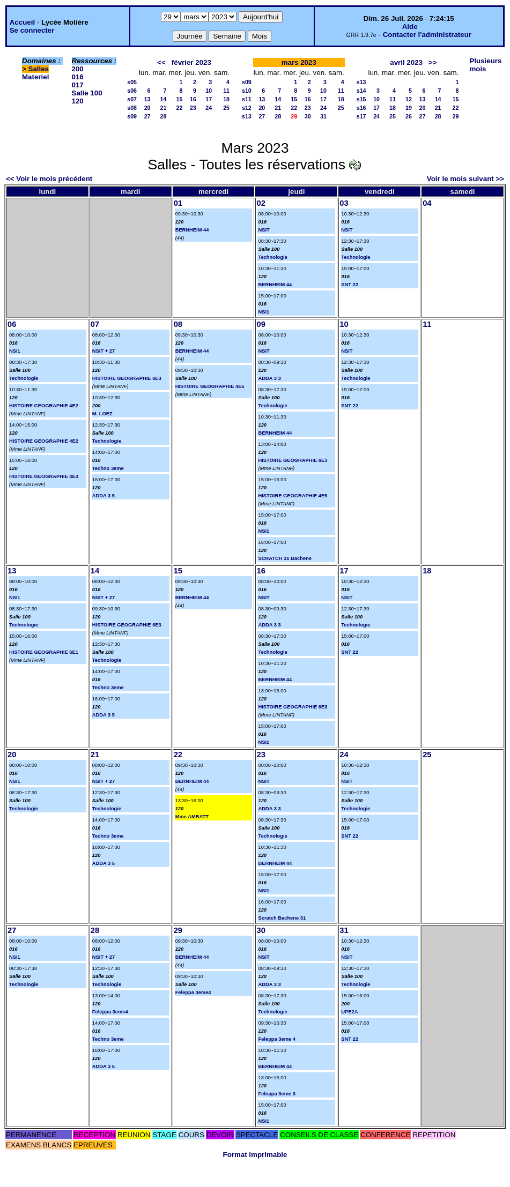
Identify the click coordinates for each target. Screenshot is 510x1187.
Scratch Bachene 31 (282, 918)
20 (147, 107)
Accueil (22, 22)
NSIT (263, 230)
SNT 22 (349, 284)
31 (323, 116)
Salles (38, 69)
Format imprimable (255, 1155)
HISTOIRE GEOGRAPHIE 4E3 (43, 476)
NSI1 (263, 312)
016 (78, 77)
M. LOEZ (102, 413)
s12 (247, 107)
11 (226, 90)
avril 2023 (406, 62)
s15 (361, 99)
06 (12, 324)
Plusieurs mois (485, 65)
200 (78, 69)
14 (163, 99)
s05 (132, 82)
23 (193, 107)
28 (163, 116)
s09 (132, 116)
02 (260, 203)
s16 (361, 107)
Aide (410, 27)
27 (147, 116)
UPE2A (349, 1011)
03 (343, 203)
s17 (361, 116)
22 (179, 107)
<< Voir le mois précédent (49, 179)
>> (432, 62)
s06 (132, 90)
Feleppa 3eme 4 (276, 1039)
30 (308, 116)
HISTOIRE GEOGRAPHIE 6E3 (126, 378)
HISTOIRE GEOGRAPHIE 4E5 (210, 386)
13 (147, 99)
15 (179, 99)
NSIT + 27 (103, 351)
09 (260, 324)
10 (208, 90)
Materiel (35, 77)
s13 (247, 116)
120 (78, 101)
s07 (132, 99)
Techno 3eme (108, 468)
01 (178, 203)
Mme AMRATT (192, 816)
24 (208, 107)
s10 (247, 90)
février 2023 (191, 62)
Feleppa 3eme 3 (276, 1093)
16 (193, 99)
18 (226, 99)
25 (226, 107)
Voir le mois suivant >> (465, 179)
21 (163, 107)
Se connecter (32, 30)
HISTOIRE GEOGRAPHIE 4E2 (43, 405)
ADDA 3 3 (269, 378)
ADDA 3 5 (103, 495)
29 (456, 116)
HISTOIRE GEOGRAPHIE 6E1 (43, 652)
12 (408, 99)
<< (161, 62)
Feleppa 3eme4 (110, 1011)
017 (78, 85)
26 (408, 116)
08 (178, 324)
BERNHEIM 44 (192, 230)
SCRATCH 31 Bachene (284, 558)
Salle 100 (87, 93)
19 (408, 107)
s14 (361, 90)
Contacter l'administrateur (427, 35)
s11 (247, 99)
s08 (132, 107)
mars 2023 (299, 62)
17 (208, 99)
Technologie (272, 257)
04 (427, 203)
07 (95, 324)
